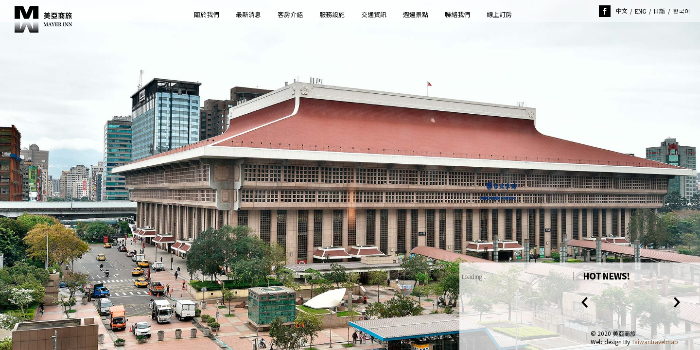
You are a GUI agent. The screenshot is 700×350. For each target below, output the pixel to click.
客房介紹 (290, 14)
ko (681, 11)
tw (622, 11)
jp (659, 11)
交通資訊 (373, 14)
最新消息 (248, 14)
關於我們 (206, 14)
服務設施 (332, 14)
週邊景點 (415, 14)
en (641, 11)
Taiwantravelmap (654, 341)
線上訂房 (499, 14)
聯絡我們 (457, 14)
